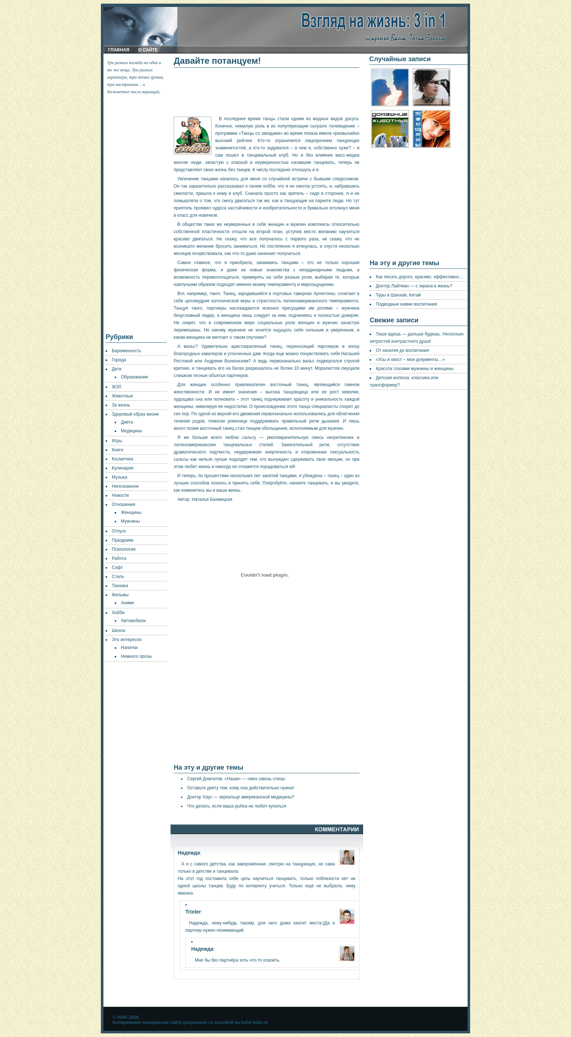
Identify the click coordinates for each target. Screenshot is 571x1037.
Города (119, 359)
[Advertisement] (137, 214)
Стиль (118, 576)
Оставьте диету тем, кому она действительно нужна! (240, 787)
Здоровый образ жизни (135, 414)
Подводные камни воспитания (406, 304)
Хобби (118, 612)
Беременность (126, 350)
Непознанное (125, 486)
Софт (117, 567)
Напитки (129, 647)
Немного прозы (136, 656)
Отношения (123, 504)
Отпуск (119, 531)
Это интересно (127, 639)
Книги (117, 449)
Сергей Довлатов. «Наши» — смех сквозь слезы (236, 778)
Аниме (127, 602)
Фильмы (120, 594)
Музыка (119, 477)
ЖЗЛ (116, 386)
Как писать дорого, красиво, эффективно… (419, 276)
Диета (127, 422)
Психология (123, 549)
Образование (134, 377)
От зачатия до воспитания (402, 350)
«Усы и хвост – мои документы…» (410, 359)
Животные (122, 395)
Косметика (122, 458)
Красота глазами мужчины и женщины (415, 368)
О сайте (148, 49)
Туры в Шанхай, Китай (398, 295)
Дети (117, 369)
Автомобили (133, 620)
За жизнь (121, 405)
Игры (117, 440)
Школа (118, 630)
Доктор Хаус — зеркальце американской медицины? (240, 797)
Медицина (131, 430)
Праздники (122, 540)
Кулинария (123, 468)
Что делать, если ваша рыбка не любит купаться (236, 806)
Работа (119, 558)
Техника (120, 585)
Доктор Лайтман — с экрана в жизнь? (414, 285)
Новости (120, 495)
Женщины (131, 512)
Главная (118, 49)
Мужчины (130, 521)
